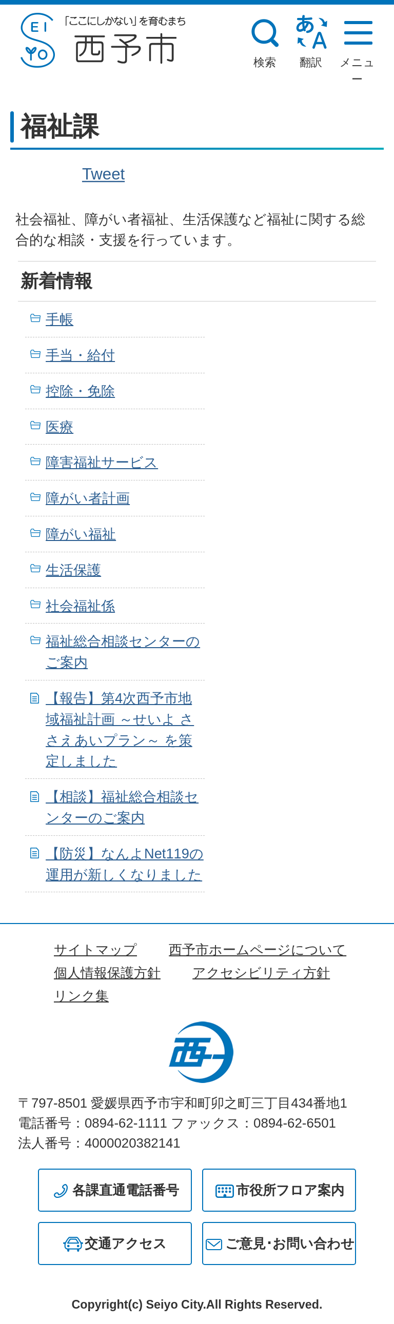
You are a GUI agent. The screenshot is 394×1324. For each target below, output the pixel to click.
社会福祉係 (80, 606)
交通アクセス (126, 1243)
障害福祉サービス (102, 462)
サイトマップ (95, 949)
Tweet (103, 174)
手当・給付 (80, 355)
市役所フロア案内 (290, 1190)
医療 (59, 427)
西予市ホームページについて (257, 949)
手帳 (59, 319)
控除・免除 (80, 391)
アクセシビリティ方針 (261, 973)
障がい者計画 (88, 498)
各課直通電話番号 (125, 1190)
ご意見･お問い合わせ (289, 1243)
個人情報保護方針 (107, 973)
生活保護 (73, 570)
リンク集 (81, 996)
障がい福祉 (81, 534)
